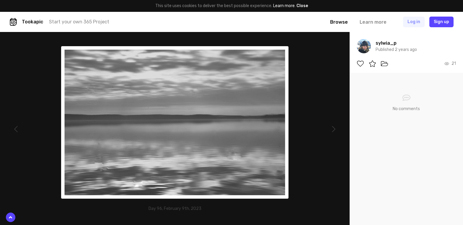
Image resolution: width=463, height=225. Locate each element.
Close (302, 5)
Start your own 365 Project (79, 22)
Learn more (284, 5)
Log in (413, 21)
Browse (339, 22)
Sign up (441, 21)
